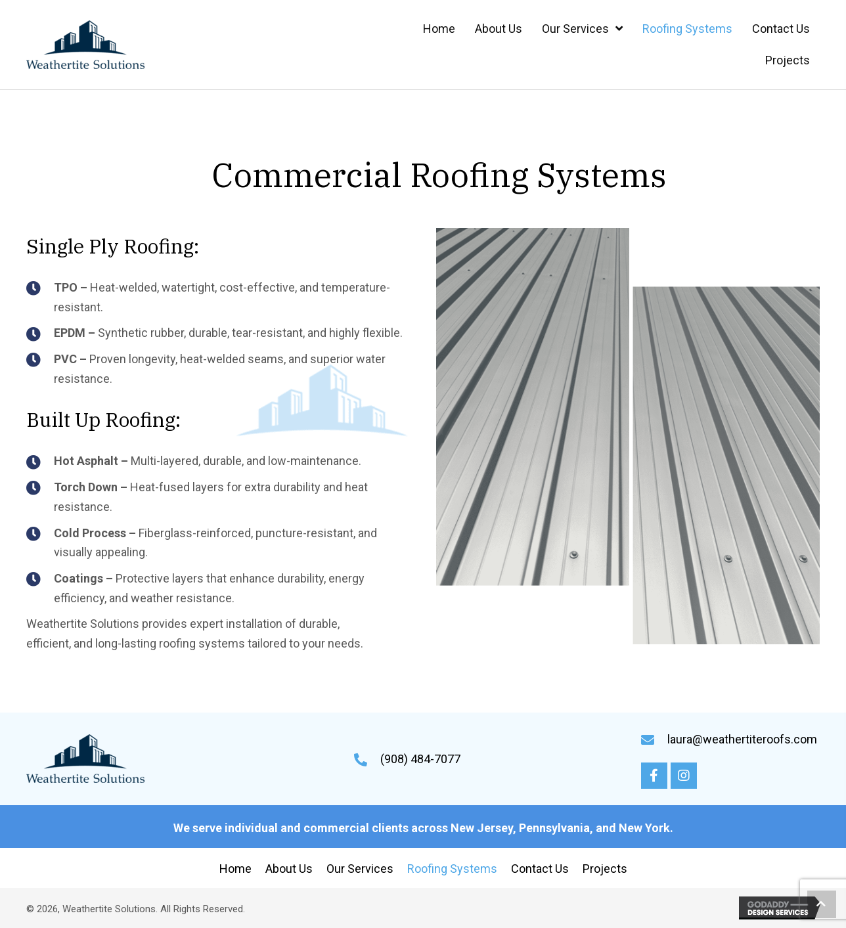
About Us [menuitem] (289, 868)
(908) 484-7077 (420, 759)
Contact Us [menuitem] (540, 868)
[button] (654, 775)
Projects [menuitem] (605, 868)
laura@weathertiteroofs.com (742, 739)
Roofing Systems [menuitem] (452, 868)
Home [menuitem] (235, 868)
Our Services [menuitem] (359, 868)
